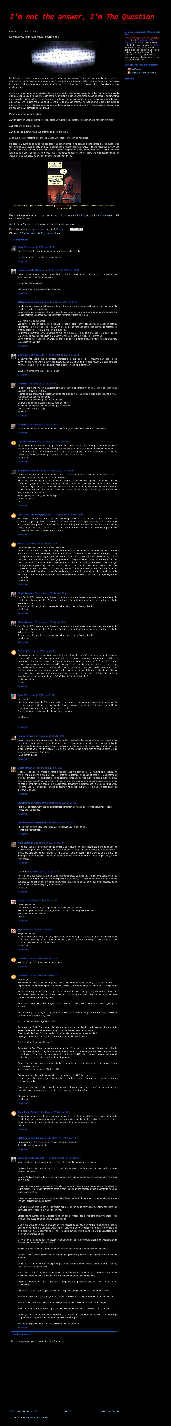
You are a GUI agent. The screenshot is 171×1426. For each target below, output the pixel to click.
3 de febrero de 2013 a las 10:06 (43, 975)
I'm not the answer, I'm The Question (81, 16)
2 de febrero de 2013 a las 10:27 (41, 900)
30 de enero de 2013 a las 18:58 (39, 247)
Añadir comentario (21, 1334)
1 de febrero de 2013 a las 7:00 (47, 768)
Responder (23, 261)
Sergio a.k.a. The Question (31, 270)
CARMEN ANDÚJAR (28, 442)
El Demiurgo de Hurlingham (32, 302)
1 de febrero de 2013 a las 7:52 (61, 823)
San (20, 929)
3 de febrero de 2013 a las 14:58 (54, 1112)
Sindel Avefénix (26, 593)
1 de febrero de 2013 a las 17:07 (49, 843)
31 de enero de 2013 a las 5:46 (54, 442)
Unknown (22, 958)
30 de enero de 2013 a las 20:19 (64, 270)
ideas (49, 233)
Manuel (21, 543)
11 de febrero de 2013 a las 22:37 (65, 1158)
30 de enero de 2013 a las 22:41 (42, 384)
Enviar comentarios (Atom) (35, 1418)
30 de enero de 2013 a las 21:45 (62, 302)
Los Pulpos (135, 69)
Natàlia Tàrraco (25, 736)
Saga (20, 247)
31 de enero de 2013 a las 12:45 (41, 543)
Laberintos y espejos (104, 215)
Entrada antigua (108, 1411)
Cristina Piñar (25, 768)
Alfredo (21, 900)
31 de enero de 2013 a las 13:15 (50, 593)
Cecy (20, 695)
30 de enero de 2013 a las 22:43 (42, 425)
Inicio (67, 1411)
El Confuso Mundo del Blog (32, 233)
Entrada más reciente (23, 1411)
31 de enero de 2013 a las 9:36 (58, 471)
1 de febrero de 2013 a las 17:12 (43, 872)
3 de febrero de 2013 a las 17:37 (62, 1138)
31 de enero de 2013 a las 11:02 (67, 514)
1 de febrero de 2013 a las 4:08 (49, 736)
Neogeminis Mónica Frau (30, 471)
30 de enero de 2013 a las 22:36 (64, 355)
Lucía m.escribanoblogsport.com (34, 514)
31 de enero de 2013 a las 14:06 (40, 651)
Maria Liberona (25, 843)
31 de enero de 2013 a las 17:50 (39, 695)
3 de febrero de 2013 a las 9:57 (43, 958)
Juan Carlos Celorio (28, 1112)
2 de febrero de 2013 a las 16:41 (37, 929)
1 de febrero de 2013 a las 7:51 (61, 803)
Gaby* (21, 651)
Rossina (80, 215)
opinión (56, 233)
